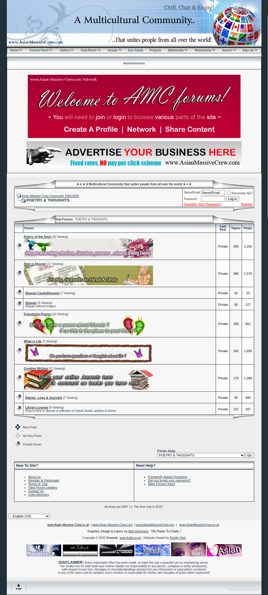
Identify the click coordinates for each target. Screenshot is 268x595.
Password (190, 199)
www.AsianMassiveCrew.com (155, 524)
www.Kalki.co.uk (130, 537)
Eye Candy (135, 50)
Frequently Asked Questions (167, 477)
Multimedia (178, 50)
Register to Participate (43, 480)
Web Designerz (138, 531)
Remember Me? (240, 193)
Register (247, 204)
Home (16, 50)
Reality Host (178, 537)
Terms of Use (38, 484)
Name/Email (192, 192)
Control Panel (41, 50)
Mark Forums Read (161, 484)
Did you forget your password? (169, 480)
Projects (155, 50)
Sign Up (250, 50)
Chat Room (91, 50)
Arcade (115, 50)
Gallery (67, 50)
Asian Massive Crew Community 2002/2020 (50, 196)
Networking (205, 50)
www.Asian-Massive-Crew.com (112, 524)
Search (229, 50)
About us (34, 477)
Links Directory (38, 494)
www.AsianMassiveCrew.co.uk (199, 524)
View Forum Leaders (42, 487)
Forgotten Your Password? (202, 204)
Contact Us (36, 491)
